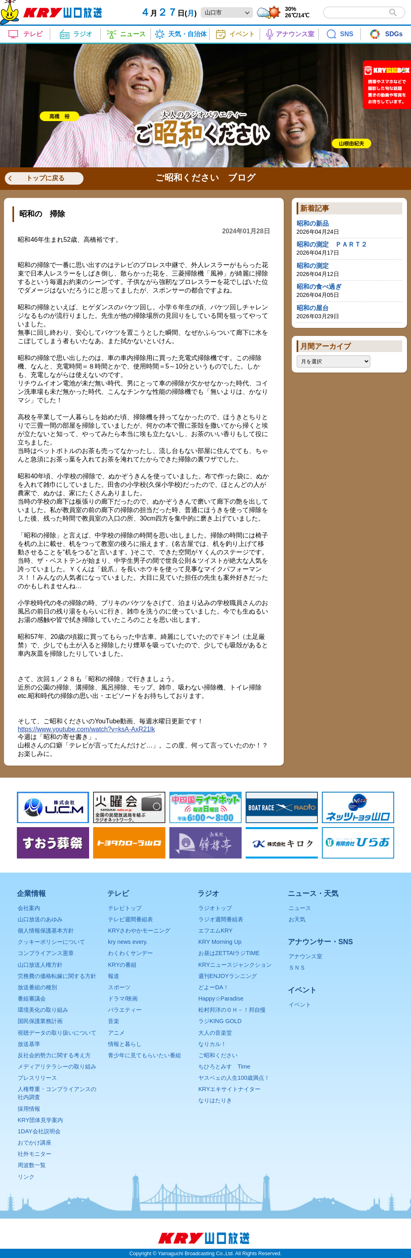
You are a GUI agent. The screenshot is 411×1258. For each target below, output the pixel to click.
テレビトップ (125, 908)
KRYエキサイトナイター (229, 1089)
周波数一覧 (32, 1165)
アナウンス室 (305, 956)
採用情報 (29, 1109)
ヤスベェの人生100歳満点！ (234, 1078)
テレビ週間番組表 (130, 919)
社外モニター (34, 1154)
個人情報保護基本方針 (46, 930)
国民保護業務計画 (40, 1021)
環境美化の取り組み (43, 1010)
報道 (113, 976)
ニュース (300, 908)
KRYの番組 (122, 965)
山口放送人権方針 (40, 965)
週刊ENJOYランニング (227, 976)
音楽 (113, 1021)
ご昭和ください (218, 1055)
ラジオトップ (215, 908)
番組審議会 (32, 998)
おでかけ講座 (34, 1142)
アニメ (116, 1032)
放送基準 (29, 1044)
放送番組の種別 (37, 987)
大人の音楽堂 (215, 1032)
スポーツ (119, 987)
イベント (300, 1004)
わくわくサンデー (130, 953)
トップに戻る (45, 178)
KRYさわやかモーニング (139, 930)
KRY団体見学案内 (40, 1120)
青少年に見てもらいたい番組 (144, 1055)
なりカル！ (212, 1044)
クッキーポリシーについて (51, 942)
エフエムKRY (215, 930)
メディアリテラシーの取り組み (57, 1066)
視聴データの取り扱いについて (57, 1032)
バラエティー (125, 1010)
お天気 (297, 919)
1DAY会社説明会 (39, 1131)
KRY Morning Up (219, 942)
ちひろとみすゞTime (224, 1066)
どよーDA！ (213, 987)
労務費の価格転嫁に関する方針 (57, 976)
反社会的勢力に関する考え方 (54, 1055)
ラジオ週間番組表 (220, 919)
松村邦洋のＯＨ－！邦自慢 (232, 1010)
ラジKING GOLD (220, 1021)
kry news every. (128, 942)
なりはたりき (215, 1100)
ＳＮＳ (297, 967)
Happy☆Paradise (220, 998)
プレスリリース (37, 1078)
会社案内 (29, 908)
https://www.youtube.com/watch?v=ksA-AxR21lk (86, 729)
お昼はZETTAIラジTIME (229, 953)
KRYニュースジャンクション (235, 965)
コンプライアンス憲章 (46, 953)
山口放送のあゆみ (40, 919)
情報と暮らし (125, 1044)
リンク (26, 1177)
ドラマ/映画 (123, 998)
